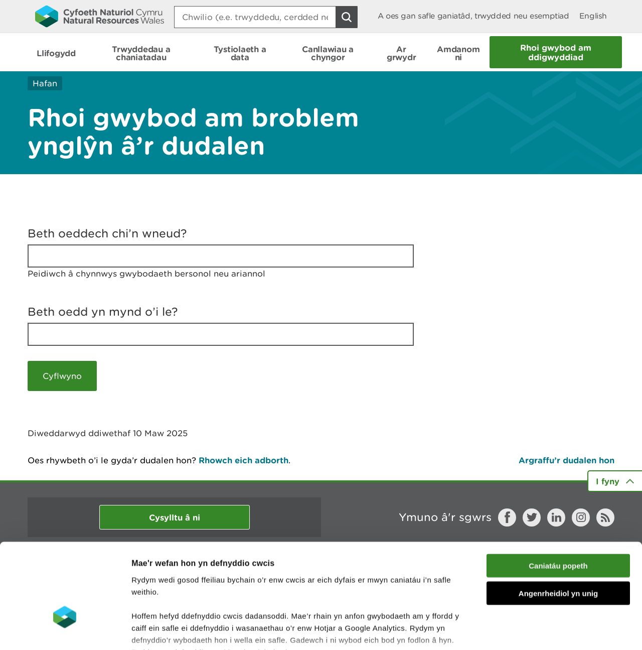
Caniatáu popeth (558, 494)
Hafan (45, 83)
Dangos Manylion (557, 630)
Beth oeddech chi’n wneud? (107, 233)
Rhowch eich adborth (243, 460)
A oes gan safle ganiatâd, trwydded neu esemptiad (473, 16)
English (593, 16)
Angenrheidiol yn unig (558, 521)
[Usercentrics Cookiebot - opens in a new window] (65, 630)
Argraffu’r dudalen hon (566, 460)
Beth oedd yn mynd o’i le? (103, 312)
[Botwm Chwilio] (347, 17)
